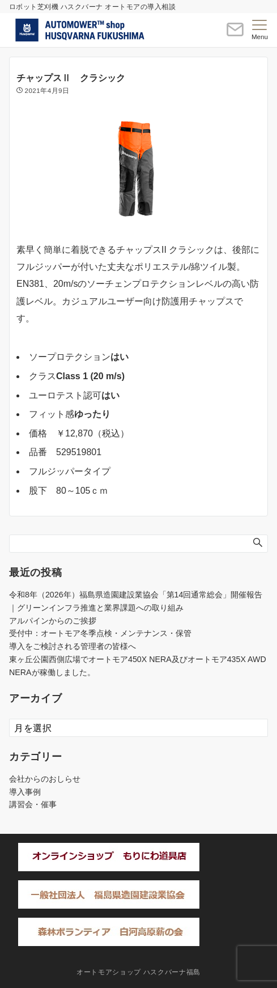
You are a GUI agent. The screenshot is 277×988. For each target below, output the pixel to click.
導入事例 (25, 791)
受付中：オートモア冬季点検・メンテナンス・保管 (100, 633)
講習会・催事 (33, 804)
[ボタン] (235, 34)
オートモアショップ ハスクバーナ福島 (138, 972)
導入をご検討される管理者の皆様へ (72, 646)
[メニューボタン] (260, 30)
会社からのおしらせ (44, 778)
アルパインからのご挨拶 (52, 620)
